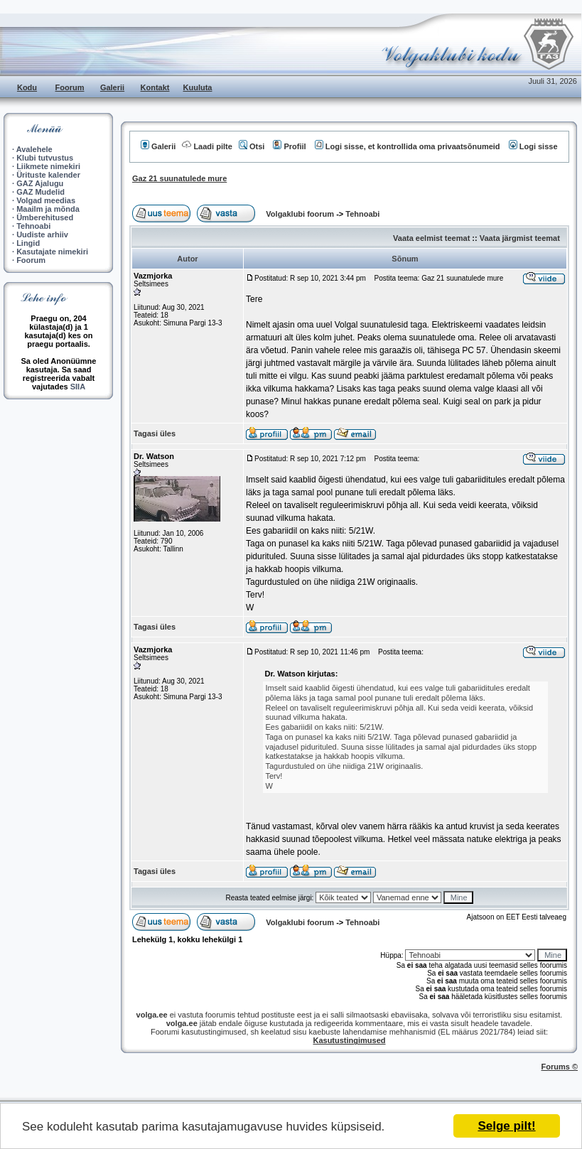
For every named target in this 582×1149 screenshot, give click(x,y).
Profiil (289, 146)
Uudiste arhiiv (42, 234)
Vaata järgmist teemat (520, 238)
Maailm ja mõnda (48, 209)
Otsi (251, 146)
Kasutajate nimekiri (52, 251)
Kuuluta (197, 87)
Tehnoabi (33, 226)
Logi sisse (533, 146)
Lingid (28, 243)
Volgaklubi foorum (301, 214)
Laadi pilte (207, 146)
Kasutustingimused (349, 1040)
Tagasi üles (155, 433)
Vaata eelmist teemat (431, 238)
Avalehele (34, 149)
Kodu (27, 87)
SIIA (77, 386)
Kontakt (155, 87)
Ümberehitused (44, 217)
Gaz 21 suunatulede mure (179, 178)
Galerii (112, 87)
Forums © (559, 1066)
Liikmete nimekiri (48, 166)
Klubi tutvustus (44, 157)
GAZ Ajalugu (39, 183)
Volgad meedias (45, 200)
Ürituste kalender (48, 175)
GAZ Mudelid (40, 192)
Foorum (70, 87)
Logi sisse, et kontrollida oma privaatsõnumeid (407, 146)
